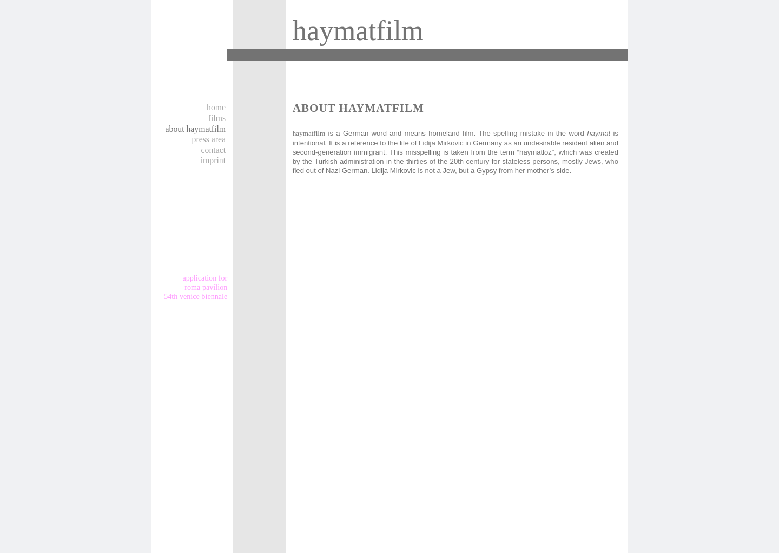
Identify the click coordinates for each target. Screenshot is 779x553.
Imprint (213, 160)
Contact (213, 150)
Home (216, 107)
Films (217, 118)
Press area (209, 139)
